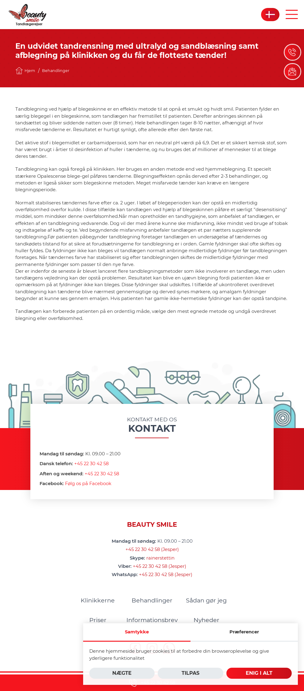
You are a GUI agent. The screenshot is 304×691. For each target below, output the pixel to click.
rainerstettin (160, 558)
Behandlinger (55, 70)
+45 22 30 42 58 (91, 463)
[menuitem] (97, 600)
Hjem (25, 70)
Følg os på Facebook (88, 483)
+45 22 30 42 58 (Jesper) (152, 549)
